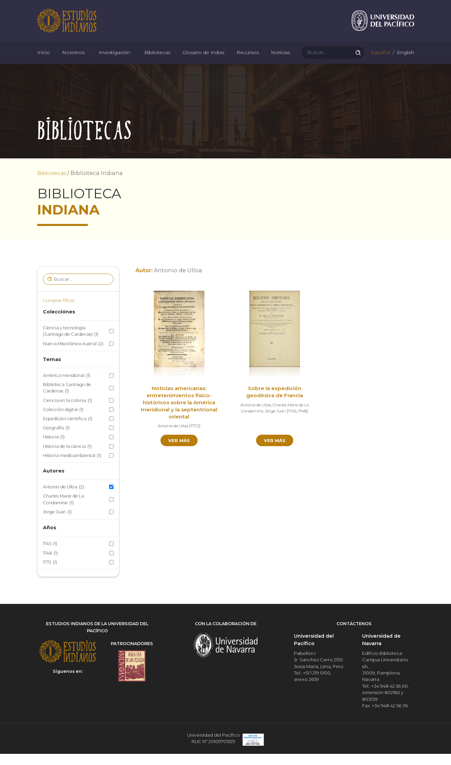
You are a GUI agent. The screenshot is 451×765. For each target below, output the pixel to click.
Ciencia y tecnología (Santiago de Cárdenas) (70, 344)
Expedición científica (67, 431)
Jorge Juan (57, 524)
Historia (54, 450)
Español (380, 61)
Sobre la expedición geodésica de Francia (275, 404)
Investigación (114, 61)
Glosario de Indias (203, 61)
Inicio (43, 61)
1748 (50, 565)
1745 (50, 556)
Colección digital (63, 422)
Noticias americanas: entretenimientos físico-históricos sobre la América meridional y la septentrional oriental (179, 415)
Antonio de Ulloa (63, 499)
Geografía (56, 440)
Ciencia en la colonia (67, 413)
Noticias (280, 61)
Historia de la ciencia (67, 459)
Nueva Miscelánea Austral (73, 356)
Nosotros (73, 61)
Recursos (247, 61)
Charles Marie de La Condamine (63, 512)
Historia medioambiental (72, 468)
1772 (50, 574)
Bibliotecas (157, 61)
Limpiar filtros (60, 312)
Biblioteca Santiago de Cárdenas (67, 401)
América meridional (66, 388)
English (405, 61)
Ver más (179, 453)
